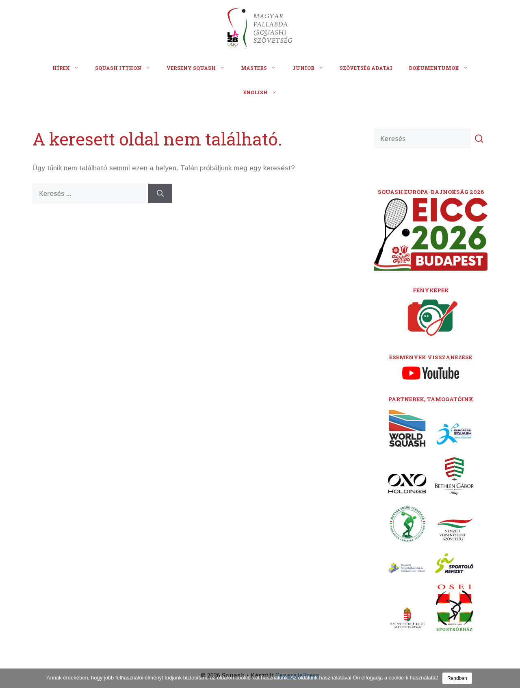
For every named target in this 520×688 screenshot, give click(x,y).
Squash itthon (126, 68)
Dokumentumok (442, 68)
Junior (312, 68)
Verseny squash (200, 68)
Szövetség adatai (366, 68)
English (264, 92)
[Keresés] (160, 193)
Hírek (69, 68)
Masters (262, 68)
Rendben (457, 678)
